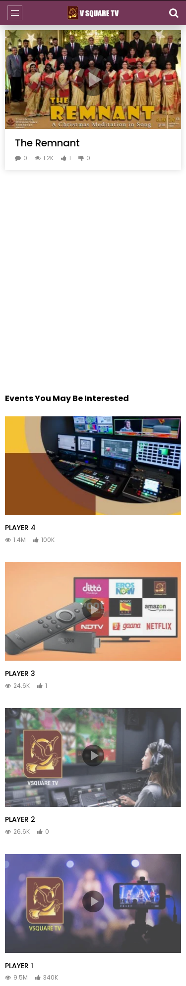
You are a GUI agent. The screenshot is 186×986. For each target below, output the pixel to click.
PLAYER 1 (19, 966)
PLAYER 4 (20, 528)
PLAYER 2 (20, 819)
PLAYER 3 (20, 673)
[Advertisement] (93, 268)
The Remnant (47, 143)
